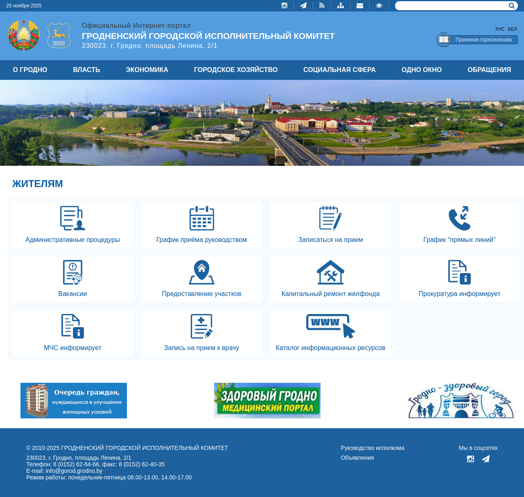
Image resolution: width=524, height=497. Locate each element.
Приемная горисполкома (484, 40)
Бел (512, 29)
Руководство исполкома (372, 448)
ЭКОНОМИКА (147, 69)
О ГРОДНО (30, 69)
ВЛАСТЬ (86, 69)
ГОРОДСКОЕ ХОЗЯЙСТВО (236, 69)
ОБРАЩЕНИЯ (489, 69)
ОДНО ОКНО (422, 69)
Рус (500, 29)
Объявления (357, 457)
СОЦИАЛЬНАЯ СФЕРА (339, 69)
